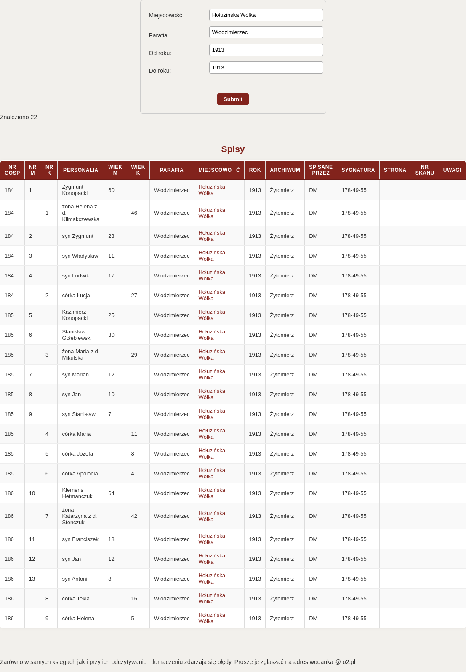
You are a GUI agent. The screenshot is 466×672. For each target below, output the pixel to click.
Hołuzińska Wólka (211, 190)
